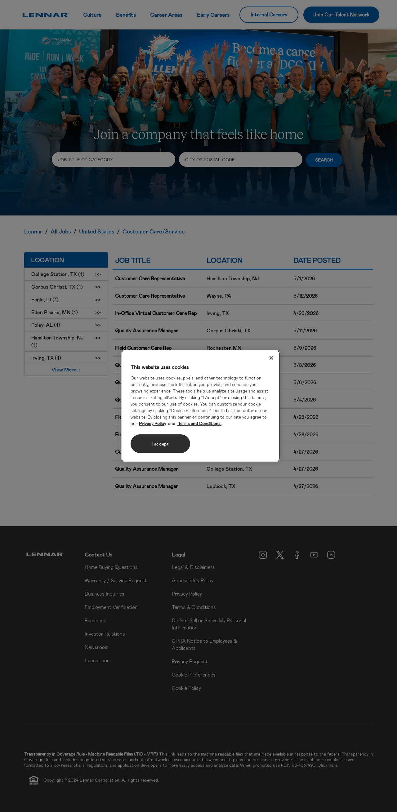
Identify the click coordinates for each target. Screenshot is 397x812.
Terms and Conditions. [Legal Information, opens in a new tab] (199, 423)
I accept (160, 443)
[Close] (271, 358)
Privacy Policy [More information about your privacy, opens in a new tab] (152, 423)
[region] (200, 406)
